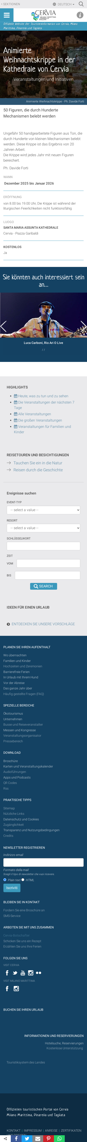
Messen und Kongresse (19, 730)
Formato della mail (29, 872)
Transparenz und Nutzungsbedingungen (31, 830)
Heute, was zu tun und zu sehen (41, 396)
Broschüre (10, 761)
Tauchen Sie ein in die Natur (37, 463)
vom (10, 563)
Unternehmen (12, 719)
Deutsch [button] (65, 4)
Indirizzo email (13, 855)
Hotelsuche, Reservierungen (64, 1043)
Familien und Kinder (17, 661)
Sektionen (11, 4)
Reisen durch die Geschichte (38, 470)
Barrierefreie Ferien (16, 672)
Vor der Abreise (14, 683)
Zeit (10, 555)
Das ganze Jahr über (17, 688)
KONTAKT (13, 1130)
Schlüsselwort (19, 538)
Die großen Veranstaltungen (39, 420)
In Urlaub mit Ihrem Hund (20, 677)
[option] (43, 323)
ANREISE (51, 1130)
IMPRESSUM (33, 1130)
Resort (12, 520)
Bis (9, 575)
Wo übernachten (15, 655)
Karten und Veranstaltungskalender (28, 766)
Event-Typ (14, 502)
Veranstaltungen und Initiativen (43, 79)
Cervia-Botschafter (16, 935)
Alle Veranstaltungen (32, 414)
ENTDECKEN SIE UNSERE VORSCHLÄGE (43, 624)
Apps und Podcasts (17, 777)
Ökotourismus (13, 713)
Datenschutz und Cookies (21, 819)
